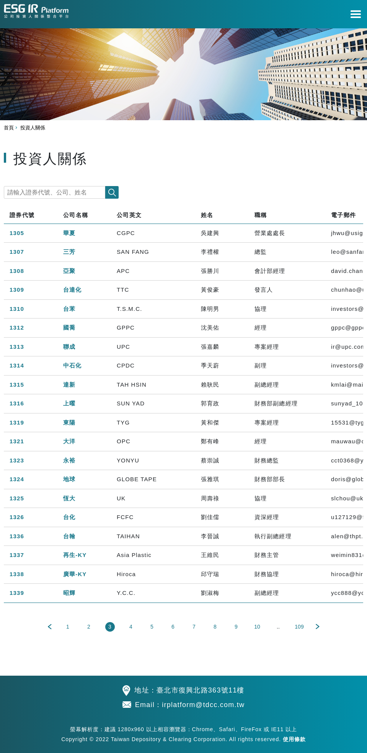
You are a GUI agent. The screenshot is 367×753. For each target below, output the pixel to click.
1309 (17, 289)
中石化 (72, 365)
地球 (69, 479)
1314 (17, 365)
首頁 (9, 128)
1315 (17, 384)
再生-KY (74, 555)
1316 (17, 403)
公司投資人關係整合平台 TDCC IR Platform (36, 10)
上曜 (69, 403)
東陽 (69, 422)
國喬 (69, 327)
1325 (17, 498)
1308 (17, 271)
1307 (17, 251)
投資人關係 (32, 128)
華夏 (69, 233)
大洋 (69, 441)
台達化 (72, 289)
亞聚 (69, 271)
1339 (17, 593)
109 (299, 627)
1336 (17, 536)
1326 (17, 517)
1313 (17, 346)
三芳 (69, 251)
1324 (17, 479)
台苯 (69, 308)
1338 (17, 574)
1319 (17, 422)
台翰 (69, 536)
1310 (17, 308)
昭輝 (69, 593)
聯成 (69, 346)
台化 (69, 517)
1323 (17, 460)
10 (257, 627)
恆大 (69, 498)
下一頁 (318, 626)
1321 (17, 441)
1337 (17, 555)
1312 (17, 327)
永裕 (69, 460)
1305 (17, 233)
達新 (69, 384)
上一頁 (50, 626)
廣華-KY (74, 574)
